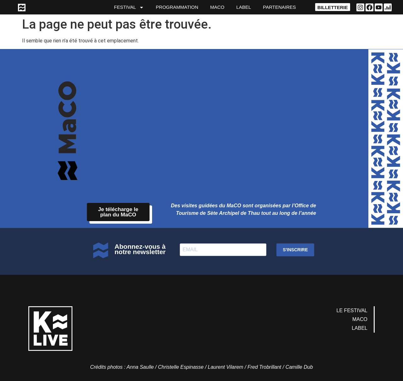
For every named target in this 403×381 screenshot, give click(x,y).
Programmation (177, 7)
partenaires (279, 7)
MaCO (217, 7)
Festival (129, 7)
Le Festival (352, 310)
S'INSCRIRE (295, 249)
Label (243, 7)
